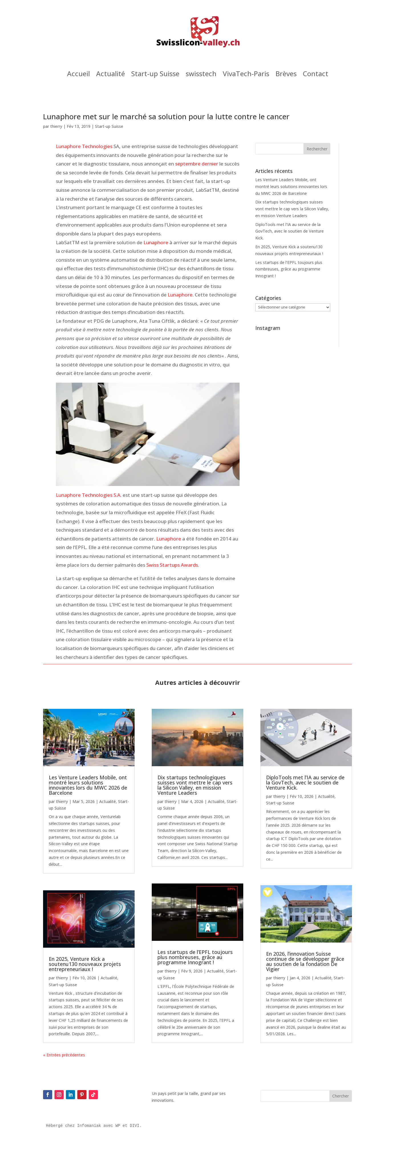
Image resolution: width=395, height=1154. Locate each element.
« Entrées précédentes (64, 1055)
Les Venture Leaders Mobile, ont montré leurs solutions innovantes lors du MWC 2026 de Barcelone (291, 186)
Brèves (286, 75)
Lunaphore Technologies (84, 146)
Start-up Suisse (155, 75)
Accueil (78, 75)
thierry (56, 126)
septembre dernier (196, 163)
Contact (315, 75)
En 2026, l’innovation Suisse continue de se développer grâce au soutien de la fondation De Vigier (305, 961)
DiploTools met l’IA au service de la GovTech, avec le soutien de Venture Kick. (289, 231)
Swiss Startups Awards (172, 565)
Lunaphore (155, 242)
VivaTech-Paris (246, 75)
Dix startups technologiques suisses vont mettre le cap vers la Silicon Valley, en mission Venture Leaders (292, 208)
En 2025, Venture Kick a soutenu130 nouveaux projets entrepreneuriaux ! (85, 964)
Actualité (110, 75)
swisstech (201, 75)
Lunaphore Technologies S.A (88, 495)
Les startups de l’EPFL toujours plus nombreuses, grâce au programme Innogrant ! (288, 269)
